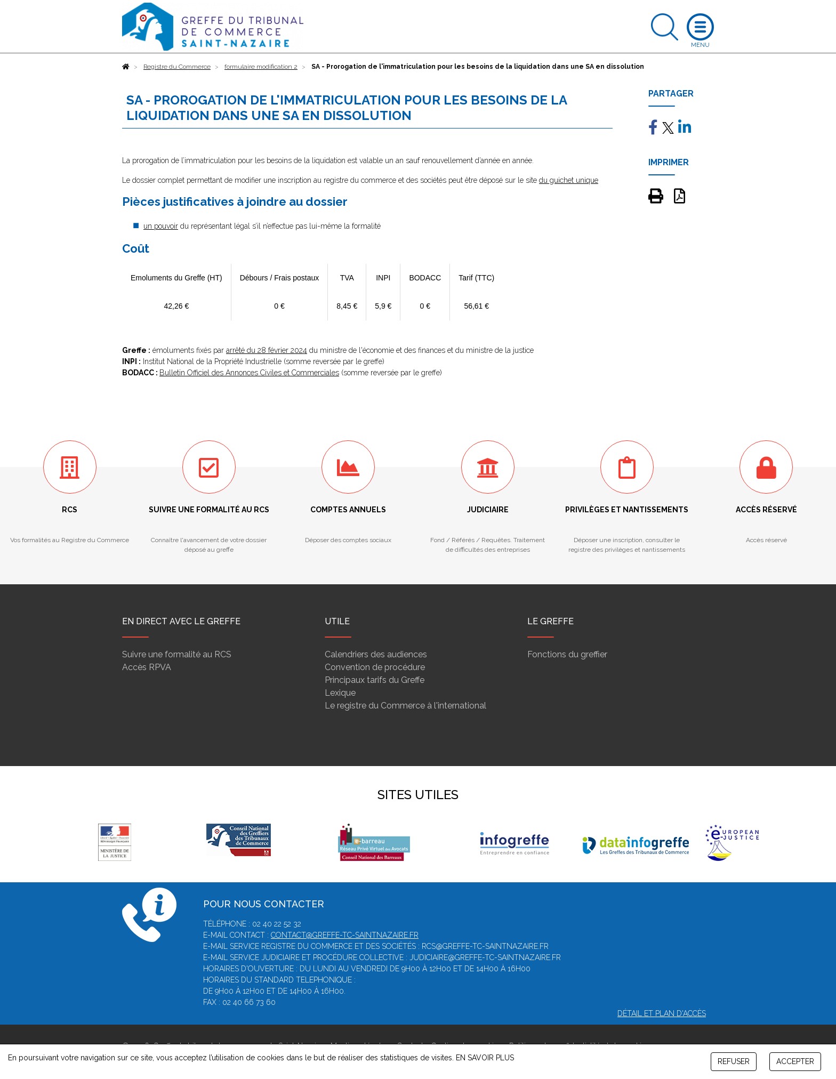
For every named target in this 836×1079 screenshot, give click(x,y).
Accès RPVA (146, 667)
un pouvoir (160, 226)
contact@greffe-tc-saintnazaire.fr (345, 935)
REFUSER (734, 1061)
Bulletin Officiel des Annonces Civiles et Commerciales (249, 372)
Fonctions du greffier (567, 654)
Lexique (340, 693)
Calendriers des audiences (376, 654)
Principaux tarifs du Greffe (374, 680)
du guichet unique (568, 180)
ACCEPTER (795, 1061)
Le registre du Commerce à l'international (405, 705)
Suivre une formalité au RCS (176, 654)
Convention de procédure (375, 667)
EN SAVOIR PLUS (485, 1057)
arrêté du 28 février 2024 (266, 350)
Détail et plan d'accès (661, 1013)
